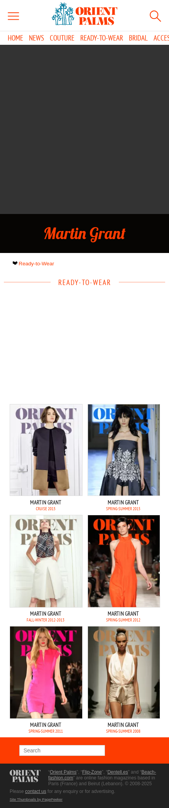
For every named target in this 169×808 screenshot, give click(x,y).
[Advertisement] (84, 129)
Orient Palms (63, 772)
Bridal (138, 38)
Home (15, 38)
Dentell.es (117, 772)
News (36, 38)
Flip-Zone (92, 772)
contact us (35, 791)
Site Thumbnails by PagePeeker (36, 799)
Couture (62, 38)
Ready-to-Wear (101, 38)
